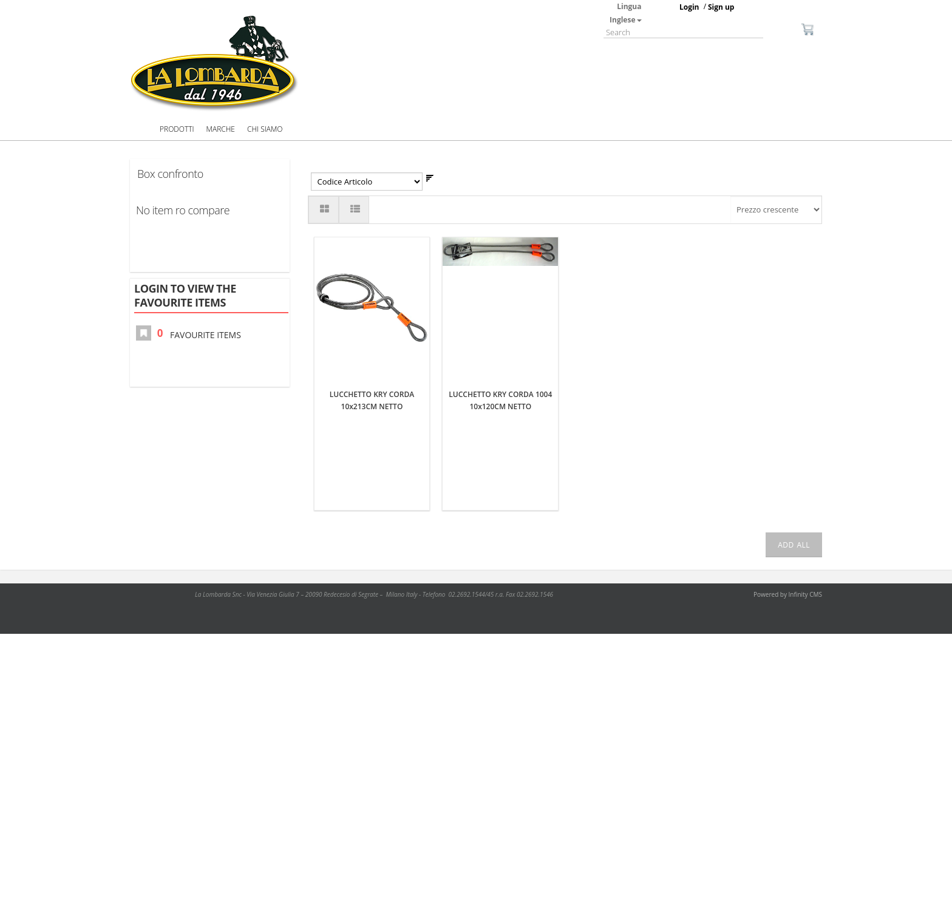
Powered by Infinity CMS (787, 594)
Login (689, 7)
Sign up (721, 7)
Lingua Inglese (625, 13)
